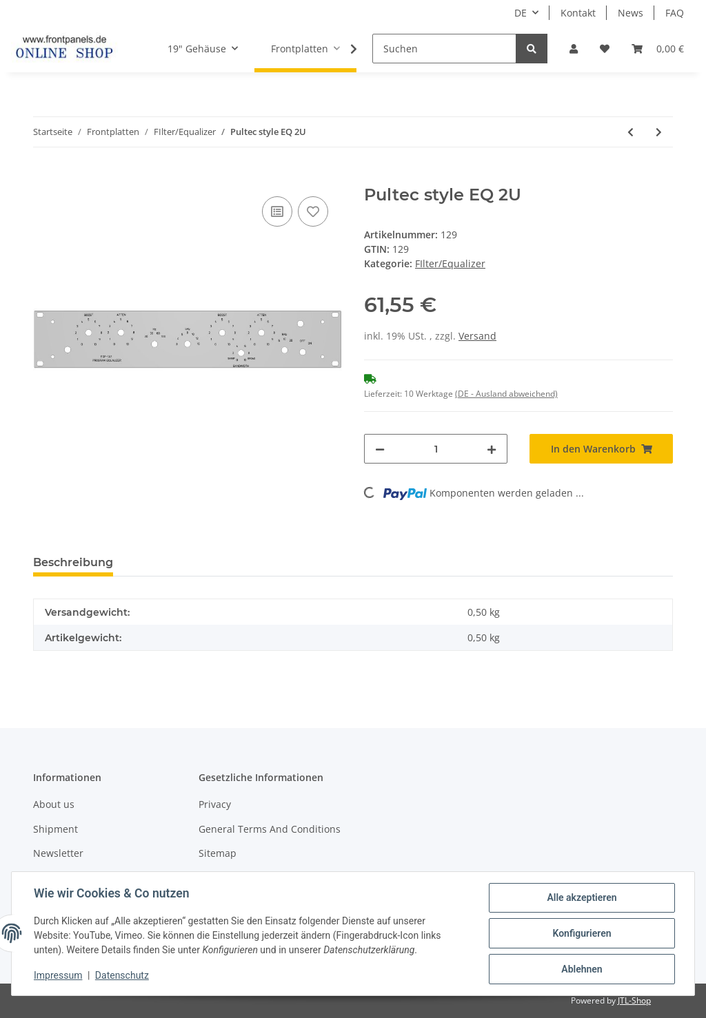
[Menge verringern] (380, 449)
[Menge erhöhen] (491, 449)
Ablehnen (581, 969)
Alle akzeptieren (581, 897)
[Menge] (435, 449)
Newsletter (58, 853)
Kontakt (578, 12)
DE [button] (520, 12)
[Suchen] (444, 48)
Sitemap (217, 853)
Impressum (58, 975)
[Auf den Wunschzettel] (313, 211)
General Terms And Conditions (270, 828)
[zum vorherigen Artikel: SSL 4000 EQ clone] (630, 132)
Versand (477, 335)
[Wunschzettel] (605, 48)
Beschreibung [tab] (73, 562)
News (630, 12)
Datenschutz (122, 975)
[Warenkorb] (658, 48)
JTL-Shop (634, 1000)
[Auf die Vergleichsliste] (277, 211)
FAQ (674, 12)
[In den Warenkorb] (44, 177)
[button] (573, 48)
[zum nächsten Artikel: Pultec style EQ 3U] (659, 132)
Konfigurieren (581, 933)
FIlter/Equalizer (450, 263)
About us (53, 804)
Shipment (55, 828)
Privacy (215, 804)
